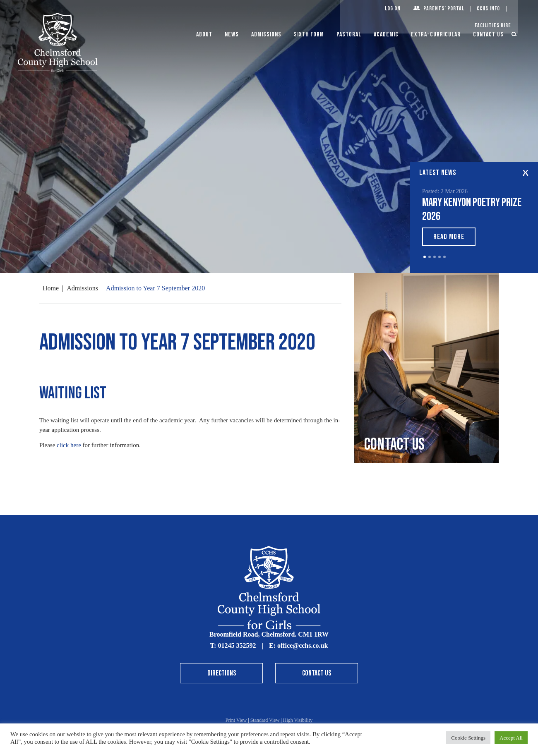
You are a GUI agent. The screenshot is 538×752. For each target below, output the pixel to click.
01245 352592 (237, 645)
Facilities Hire (493, 25)
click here (69, 445)
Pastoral (348, 34)
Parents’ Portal (443, 8)
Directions (221, 673)
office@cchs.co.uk (302, 645)
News (232, 34)
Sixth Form (309, 34)
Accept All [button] (511, 738)
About (204, 34)
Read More (448, 236)
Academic (386, 34)
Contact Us (488, 34)
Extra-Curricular (436, 34)
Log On (393, 8)
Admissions (266, 34)
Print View (236, 720)
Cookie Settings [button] (468, 738)
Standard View (265, 720)
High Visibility (297, 720)
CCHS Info (488, 8)
